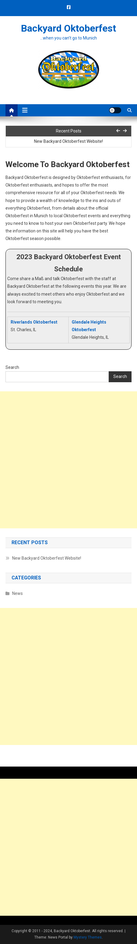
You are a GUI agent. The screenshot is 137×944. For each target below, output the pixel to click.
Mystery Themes (88, 937)
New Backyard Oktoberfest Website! (68, 141)
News (17, 593)
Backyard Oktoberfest (68, 28)
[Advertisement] (68, 459)
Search (12, 367)
